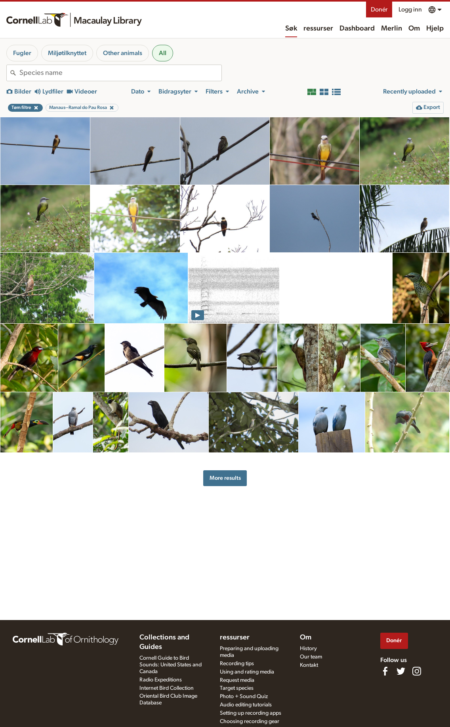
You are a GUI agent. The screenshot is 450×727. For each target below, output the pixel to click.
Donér (379, 9)
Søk (291, 28)
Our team (311, 657)
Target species (237, 688)
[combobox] (120, 73)
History (308, 648)
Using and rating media (247, 672)
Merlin (391, 28)
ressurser (318, 28)
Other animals (122, 53)
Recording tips (237, 663)
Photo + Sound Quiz (244, 696)
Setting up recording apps (250, 713)
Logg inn (410, 9)
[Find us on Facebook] (385, 671)
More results (225, 478)
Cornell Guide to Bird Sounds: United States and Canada (170, 664)
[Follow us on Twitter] (401, 671)
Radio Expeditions (160, 680)
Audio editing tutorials (246, 705)
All (162, 53)
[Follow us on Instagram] (416, 671)
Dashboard (357, 28)
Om (414, 28)
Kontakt (309, 665)
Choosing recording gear (249, 721)
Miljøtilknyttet (67, 53)
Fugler (22, 53)
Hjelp (435, 28)
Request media (237, 680)
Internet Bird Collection (166, 688)
